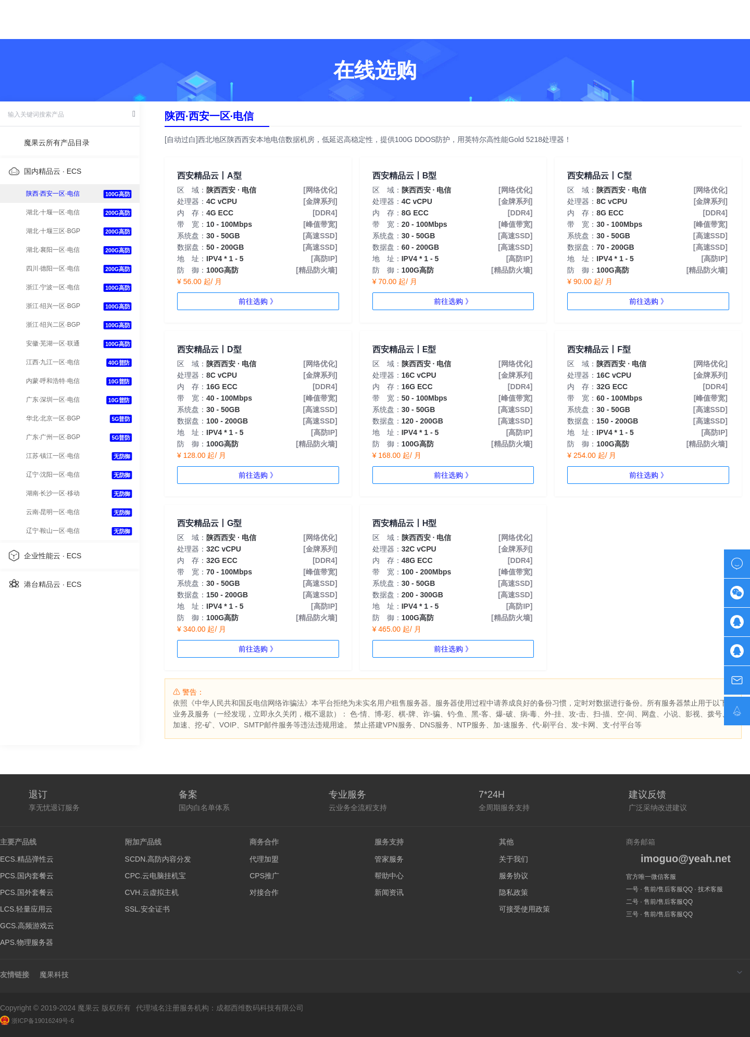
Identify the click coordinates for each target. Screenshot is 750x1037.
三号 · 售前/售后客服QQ (659, 914)
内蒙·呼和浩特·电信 (53, 381)
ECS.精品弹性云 (27, 859)
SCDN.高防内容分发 (158, 859)
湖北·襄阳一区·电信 (53, 249)
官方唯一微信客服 (651, 876)
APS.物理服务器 (26, 942)
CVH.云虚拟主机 (152, 892)
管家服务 (389, 859)
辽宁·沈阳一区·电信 (53, 474)
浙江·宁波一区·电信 (53, 287)
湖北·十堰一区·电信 (53, 212)
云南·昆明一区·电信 (53, 512)
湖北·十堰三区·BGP (53, 231)
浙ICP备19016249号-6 (37, 1021)
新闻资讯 (389, 892)
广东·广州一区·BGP (53, 437)
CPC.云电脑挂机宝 (155, 876)
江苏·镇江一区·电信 (53, 455)
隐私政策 (513, 892)
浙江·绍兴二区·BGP (53, 324)
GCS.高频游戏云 (27, 925)
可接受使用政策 (524, 909)
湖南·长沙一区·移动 (53, 493)
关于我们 (513, 859)
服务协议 (513, 876)
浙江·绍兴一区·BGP (53, 306)
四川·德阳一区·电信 (53, 268)
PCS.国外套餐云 (27, 892)
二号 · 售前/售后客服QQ (659, 901)
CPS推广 (264, 876)
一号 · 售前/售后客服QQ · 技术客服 (674, 889)
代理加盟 (264, 859)
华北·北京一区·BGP (53, 418)
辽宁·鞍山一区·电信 (53, 530)
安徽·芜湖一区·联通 (53, 343)
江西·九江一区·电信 (53, 362)
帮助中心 (389, 876)
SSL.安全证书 (147, 909)
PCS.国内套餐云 (27, 876)
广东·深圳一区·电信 (53, 399)
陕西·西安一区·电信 (53, 193)
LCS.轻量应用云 (26, 909)
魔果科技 (54, 974)
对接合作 (264, 892)
